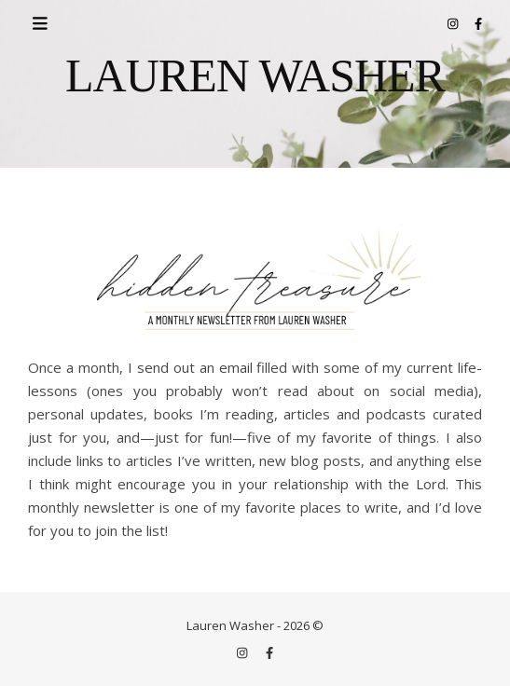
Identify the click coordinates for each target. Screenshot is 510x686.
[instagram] (454, 23)
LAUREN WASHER (255, 75)
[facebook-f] (478, 23)
